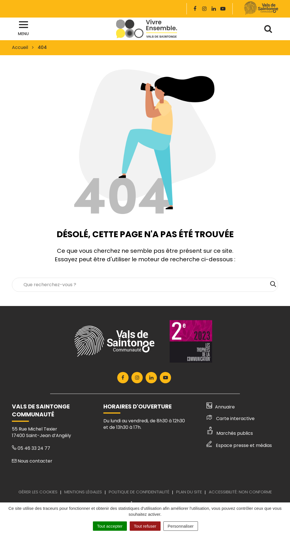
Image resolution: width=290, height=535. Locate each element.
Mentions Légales (83, 492)
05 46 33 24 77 (31, 448)
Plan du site (189, 492)
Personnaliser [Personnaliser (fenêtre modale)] (181, 526)
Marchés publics (229, 433)
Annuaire (220, 407)
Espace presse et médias (239, 445)
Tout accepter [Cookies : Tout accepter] (110, 526)
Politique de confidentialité (139, 492)
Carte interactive (230, 418)
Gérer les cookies (37, 492)
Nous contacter (32, 461)
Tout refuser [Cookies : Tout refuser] (145, 526)
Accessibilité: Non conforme (240, 492)
